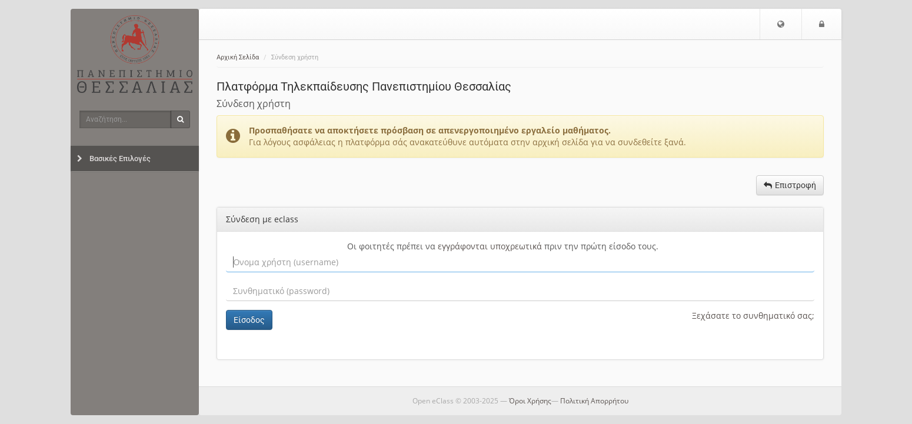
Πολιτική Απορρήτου (594, 401)
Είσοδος (249, 320)
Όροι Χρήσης (530, 401)
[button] (780, 24)
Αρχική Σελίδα (238, 57)
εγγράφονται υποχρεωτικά (490, 246)
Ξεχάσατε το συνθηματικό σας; (753, 315)
